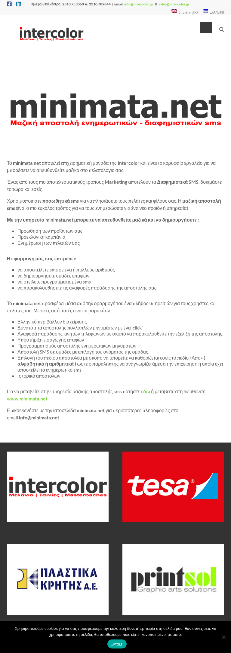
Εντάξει (117, 644)
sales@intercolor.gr (174, 4)
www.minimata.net (27, 398)
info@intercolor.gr (139, 4)
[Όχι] (223, 637)
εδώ (145, 391)
